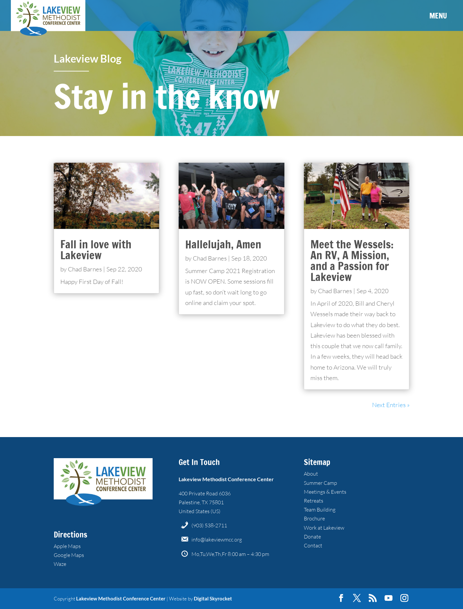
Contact (313, 545)
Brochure (314, 518)
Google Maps (69, 555)
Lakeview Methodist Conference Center (120, 598)
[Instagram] (404, 598)
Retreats (313, 500)
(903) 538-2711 (209, 525)
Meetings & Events (325, 491)
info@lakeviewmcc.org (216, 539)
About (311, 473)
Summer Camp (320, 483)
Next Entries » (391, 405)
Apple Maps (67, 546)
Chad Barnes (85, 269)
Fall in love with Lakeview (95, 249)
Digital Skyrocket (213, 598)
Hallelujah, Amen (223, 244)
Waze (60, 564)
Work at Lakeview (324, 527)
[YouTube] (388, 598)
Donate (312, 536)
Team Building (319, 509)
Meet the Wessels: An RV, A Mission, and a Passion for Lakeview (351, 260)
